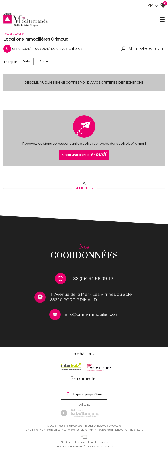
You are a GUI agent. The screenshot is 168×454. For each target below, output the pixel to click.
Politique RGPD (133, 429)
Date (26, 61)
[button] (142, 48)
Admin (93, 429)
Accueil (8, 34)
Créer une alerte (84, 155)
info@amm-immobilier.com (92, 315)
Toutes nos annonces (110, 429)
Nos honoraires (70, 429)
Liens (84, 429)
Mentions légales (49, 429)
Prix (43, 62)
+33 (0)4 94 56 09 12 (92, 279)
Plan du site (31, 429)
